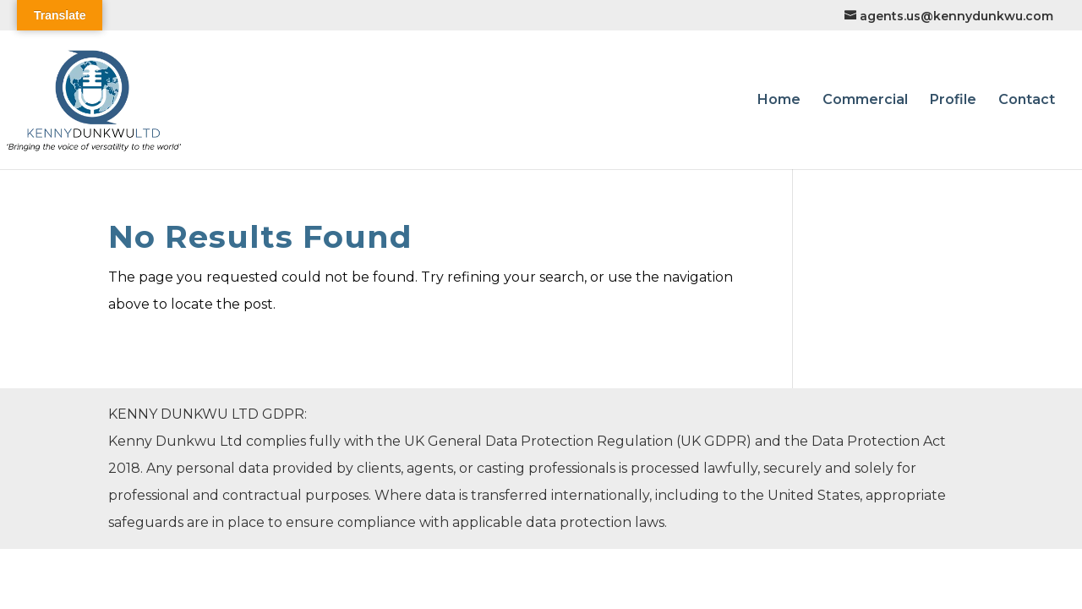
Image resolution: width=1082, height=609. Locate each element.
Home (779, 100)
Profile (953, 100)
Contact (1026, 100)
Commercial (865, 100)
